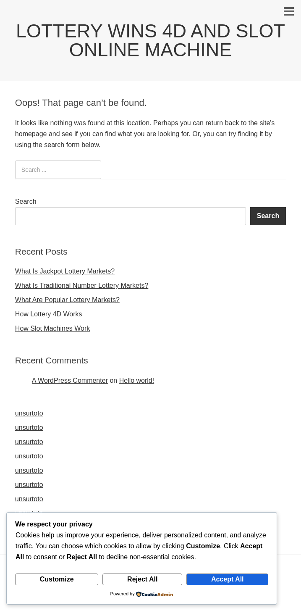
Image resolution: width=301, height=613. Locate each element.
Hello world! (136, 380)
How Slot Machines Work (52, 328)
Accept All (227, 579)
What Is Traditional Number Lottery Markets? (81, 285)
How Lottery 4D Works (48, 314)
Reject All (142, 579)
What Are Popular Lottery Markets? (67, 299)
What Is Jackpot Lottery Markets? (65, 271)
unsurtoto (29, 413)
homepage (31, 133)
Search (26, 201)
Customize (57, 579)
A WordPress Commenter (70, 380)
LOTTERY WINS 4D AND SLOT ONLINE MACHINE (150, 40)
